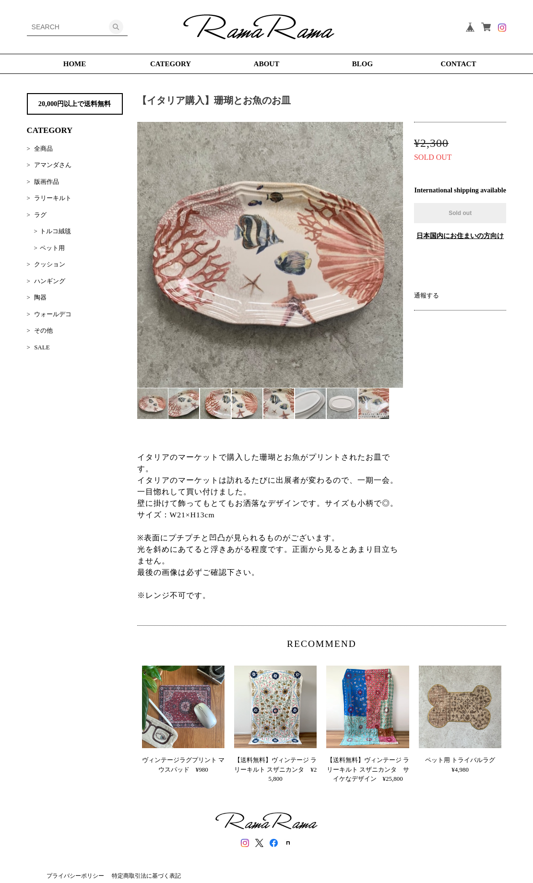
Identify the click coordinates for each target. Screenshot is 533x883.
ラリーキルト (52, 198)
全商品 (43, 148)
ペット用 (52, 247)
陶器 (40, 297)
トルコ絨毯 (55, 231)
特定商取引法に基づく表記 (146, 875)
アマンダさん (52, 164)
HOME (74, 64)
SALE (42, 347)
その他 (43, 330)
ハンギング (49, 281)
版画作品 (46, 181)
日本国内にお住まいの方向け (460, 235)
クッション (49, 264)
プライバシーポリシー (75, 875)
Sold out (460, 213)
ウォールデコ (52, 314)
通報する (426, 295)
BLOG (362, 64)
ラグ (40, 214)
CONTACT (458, 64)
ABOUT (266, 64)
